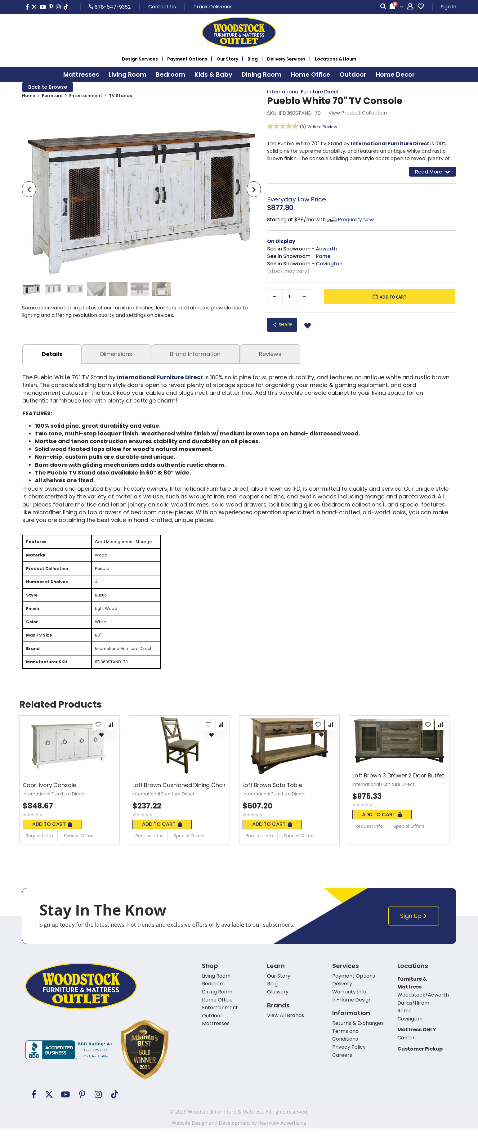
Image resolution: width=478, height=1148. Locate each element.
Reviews (270, 357)
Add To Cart (52, 843)
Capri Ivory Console (49, 804)
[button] (98, 744)
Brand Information (195, 357)
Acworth (326, 250)
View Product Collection (357, 113)
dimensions (116, 357)
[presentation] (29, 190)
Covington (329, 265)
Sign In (448, 6)
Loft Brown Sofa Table (272, 804)
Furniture (52, 97)
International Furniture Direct (303, 92)
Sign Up (415, 935)
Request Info (39, 855)
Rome (323, 258)
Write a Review (324, 127)
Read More (432, 173)
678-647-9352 (110, 7)
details (52, 357)
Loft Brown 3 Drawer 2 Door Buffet (398, 795)
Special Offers (79, 855)
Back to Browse (47, 87)
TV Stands (120, 97)
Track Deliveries (213, 6)
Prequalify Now (356, 221)
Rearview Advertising (282, 1142)
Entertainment (85, 97)
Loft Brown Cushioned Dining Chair (179, 804)
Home (28, 97)
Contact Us (162, 6)
